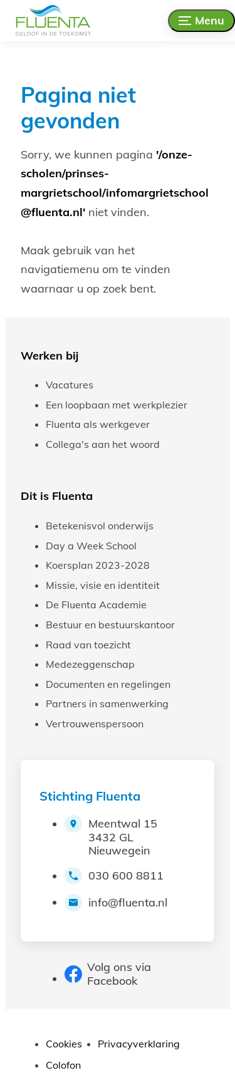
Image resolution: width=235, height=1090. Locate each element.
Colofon (63, 1065)
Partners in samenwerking (107, 703)
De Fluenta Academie (96, 604)
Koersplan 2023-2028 (98, 565)
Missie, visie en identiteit (103, 585)
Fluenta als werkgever (98, 424)
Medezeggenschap (90, 664)
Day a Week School (91, 545)
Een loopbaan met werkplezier (116, 404)
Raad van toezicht (88, 644)
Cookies (64, 1043)
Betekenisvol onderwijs (100, 525)
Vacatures (69, 384)
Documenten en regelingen (108, 684)
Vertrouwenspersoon (95, 723)
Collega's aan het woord (103, 444)
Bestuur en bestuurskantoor (110, 624)
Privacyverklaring (139, 1043)
